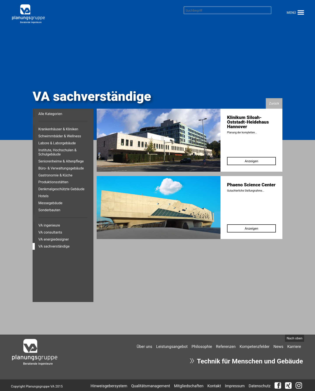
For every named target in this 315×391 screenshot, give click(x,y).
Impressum (235, 386)
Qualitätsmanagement (150, 386)
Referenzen (226, 346)
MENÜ (291, 13)
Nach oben (295, 338)
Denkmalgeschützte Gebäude (61, 189)
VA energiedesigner (53, 239)
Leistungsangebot (172, 346)
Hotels (43, 196)
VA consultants (50, 232)
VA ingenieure (49, 225)
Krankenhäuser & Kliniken (58, 129)
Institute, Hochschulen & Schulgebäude (57, 152)
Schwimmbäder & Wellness (59, 136)
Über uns (144, 346)
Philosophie (202, 346)
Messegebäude (50, 203)
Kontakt (214, 386)
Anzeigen (251, 161)
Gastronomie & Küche (55, 175)
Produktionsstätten (53, 182)
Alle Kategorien (50, 114)
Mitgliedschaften (189, 386)
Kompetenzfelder (255, 346)
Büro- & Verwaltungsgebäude (61, 168)
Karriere (294, 346)
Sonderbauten (49, 210)
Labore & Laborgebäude (57, 143)
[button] (301, 12)
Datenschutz (260, 386)
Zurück (274, 103)
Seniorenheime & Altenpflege (61, 161)
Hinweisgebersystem (109, 386)
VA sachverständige (54, 246)
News (278, 346)
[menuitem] (144, 346)
